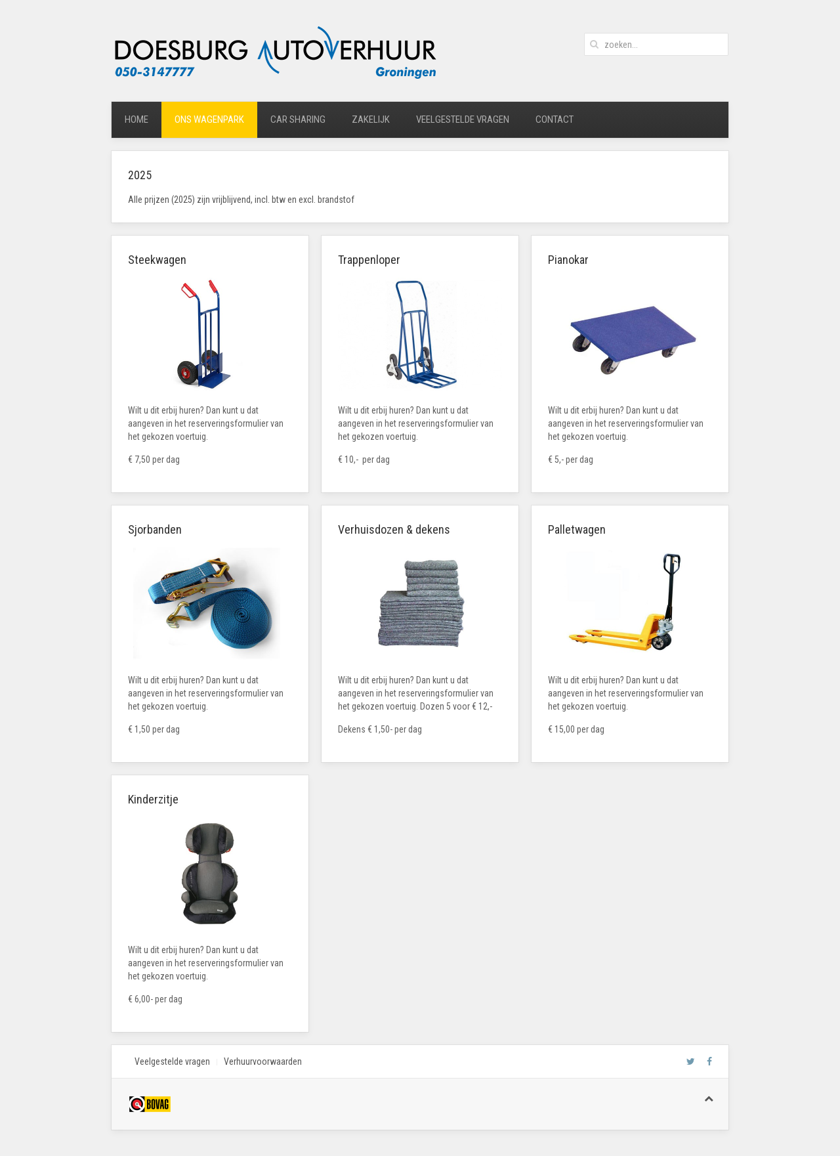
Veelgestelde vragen (172, 1061)
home (136, 119)
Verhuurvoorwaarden (263, 1061)
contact (555, 119)
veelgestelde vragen (462, 119)
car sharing (298, 119)
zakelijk (371, 119)
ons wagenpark (209, 119)
